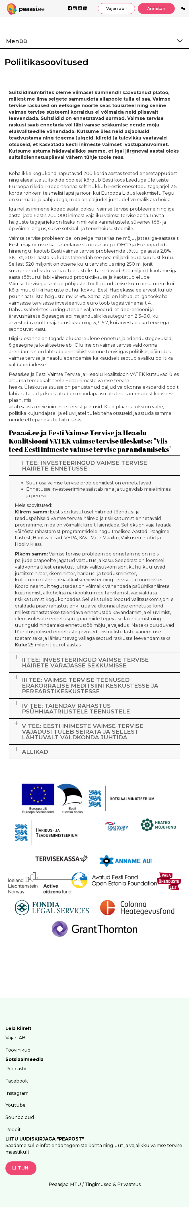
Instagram (16, 1093)
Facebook (16, 1081)
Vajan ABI (16, 1037)
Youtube (15, 1105)
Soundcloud (19, 1117)
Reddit (13, 1129)
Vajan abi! (116, 8)
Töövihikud (18, 1050)
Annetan (156, 8)
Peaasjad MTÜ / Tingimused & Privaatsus (95, 1184)
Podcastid (16, 1068)
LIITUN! (21, 1168)
